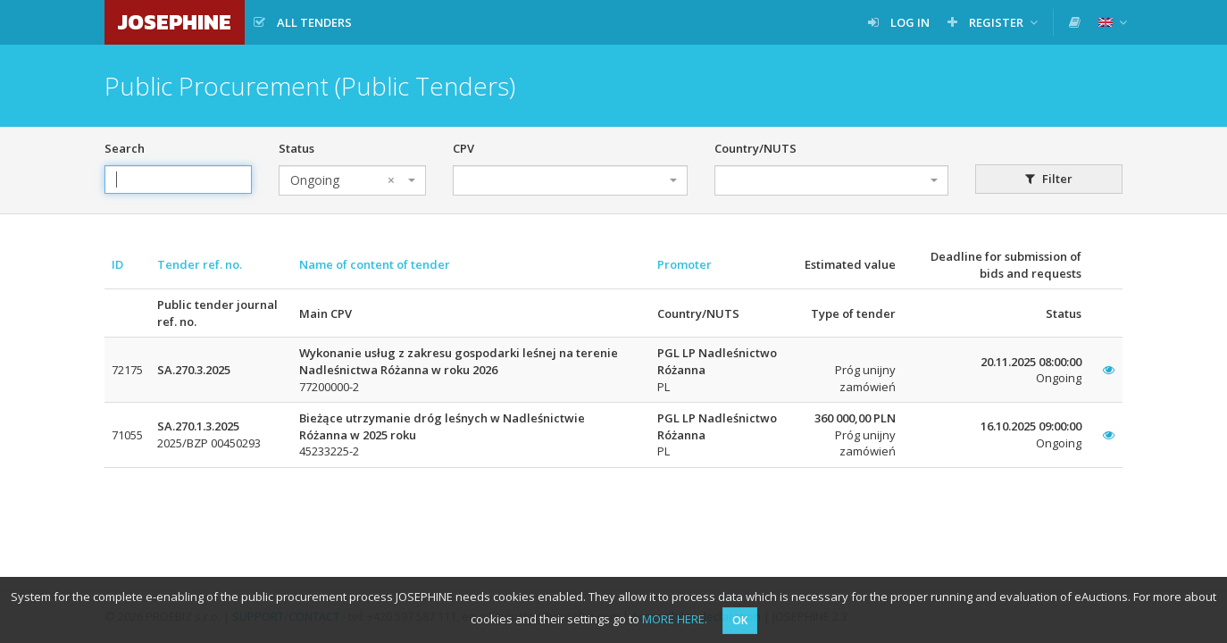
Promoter (684, 264)
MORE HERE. (674, 619)
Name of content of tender (374, 264)
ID (117, 264)
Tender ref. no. (199, 264)
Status (296, 148)
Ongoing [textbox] (342, 180)
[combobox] (352, 180)
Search (124, 148)
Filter (1049, 179)
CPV (463, 148)
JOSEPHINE (174, 22)
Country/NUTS (755, 148)
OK (739, 620)
